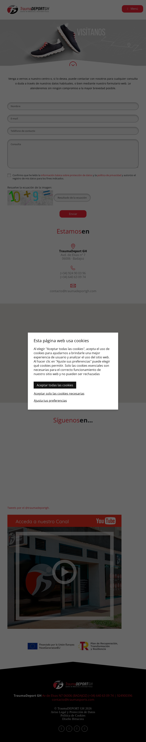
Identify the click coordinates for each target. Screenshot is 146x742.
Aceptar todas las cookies (55, 385)
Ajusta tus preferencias (50, 400)
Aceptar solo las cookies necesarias (59, 393)
